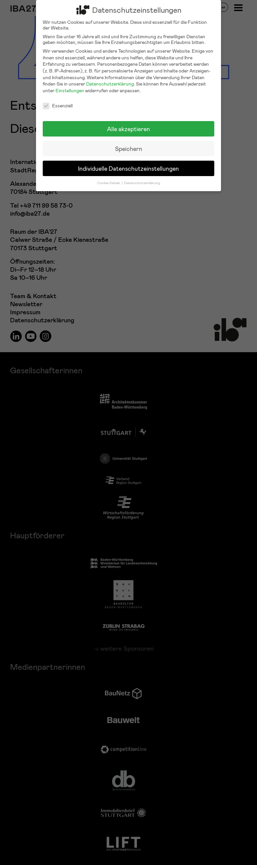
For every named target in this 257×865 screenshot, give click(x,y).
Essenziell (58, 101)
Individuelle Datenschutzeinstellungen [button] (128, 164)
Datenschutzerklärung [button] (142, 178)
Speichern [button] (128, 144)
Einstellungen (70, 86)
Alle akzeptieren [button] (128, 124)
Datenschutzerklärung (110, 80)
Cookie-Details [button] (109, 178)
